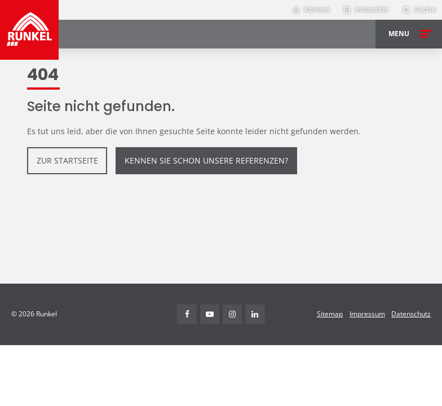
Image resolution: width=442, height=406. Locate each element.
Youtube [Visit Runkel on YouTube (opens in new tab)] (210, 314)
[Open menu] (408, 34)
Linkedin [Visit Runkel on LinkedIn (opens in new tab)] (255, 314)
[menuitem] (310, 10)
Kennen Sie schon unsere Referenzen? (206, 160)
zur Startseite (67, 160)
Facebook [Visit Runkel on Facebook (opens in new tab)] (187, 314)
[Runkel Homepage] (29, 30)
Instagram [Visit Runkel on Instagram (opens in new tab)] (232, 314)
